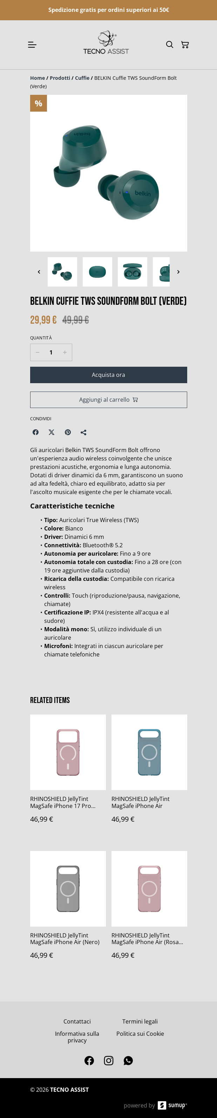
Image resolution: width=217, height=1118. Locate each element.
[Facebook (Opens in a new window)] (35, 432)
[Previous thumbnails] (39, 272)
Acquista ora (108, 375)
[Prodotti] (60, 78)
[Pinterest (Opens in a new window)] (67, 432)
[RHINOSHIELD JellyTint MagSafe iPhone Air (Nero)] (68, 912)
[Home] (37, 78)
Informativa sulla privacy (77, 1037)
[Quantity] (51, 352)
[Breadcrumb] (108, 82)
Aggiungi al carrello (108, 399)
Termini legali (140, 1021)
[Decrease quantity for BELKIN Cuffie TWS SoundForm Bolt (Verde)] (37, 352)
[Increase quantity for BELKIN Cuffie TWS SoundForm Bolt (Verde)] (65, 352)
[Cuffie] (82, 78)
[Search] (169, 44)
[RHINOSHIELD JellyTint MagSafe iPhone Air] (149, 776)
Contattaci (77, 1021)
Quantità (41, 338)
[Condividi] (84, 432)
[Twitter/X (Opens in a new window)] (51, 432)
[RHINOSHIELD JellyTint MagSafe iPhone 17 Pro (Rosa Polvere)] (68, 776)
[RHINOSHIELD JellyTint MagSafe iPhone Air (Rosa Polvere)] (149, 912)
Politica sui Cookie (140, 1034)
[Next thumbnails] (178, 272)
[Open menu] (32, 44)
